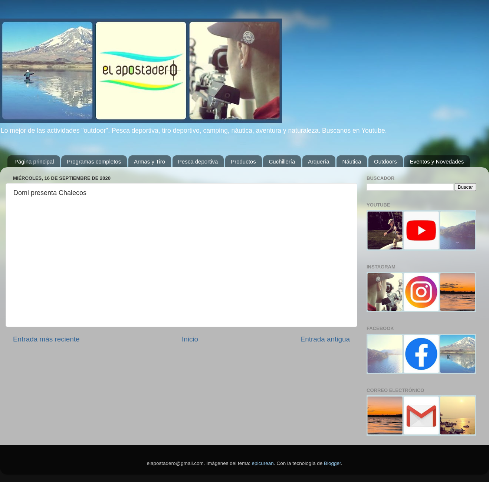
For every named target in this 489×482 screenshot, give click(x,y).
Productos (243, 161)
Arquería (318, 161)
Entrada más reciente (46, 339)
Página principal (34, 161)
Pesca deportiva (198, 161)
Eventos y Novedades (437, 161)
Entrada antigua (325, 339)
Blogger (332, 463)
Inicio (190, 339)
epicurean (263, 463)
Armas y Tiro (149, 161)
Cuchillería (282, 161)
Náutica (351, 161)
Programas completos (94, 161)
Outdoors (385, 161)
